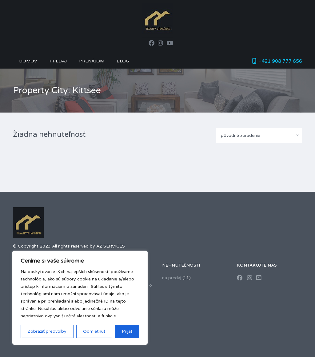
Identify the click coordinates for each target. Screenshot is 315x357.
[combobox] (259, 135)
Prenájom (91, 61)
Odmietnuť (94, 331)
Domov (28, 61)
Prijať (127, 331)
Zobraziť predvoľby (47, 331)
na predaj (171, 277)
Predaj (58, 61)
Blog (123, 61)
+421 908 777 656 (280, 61)
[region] (80, 298)
